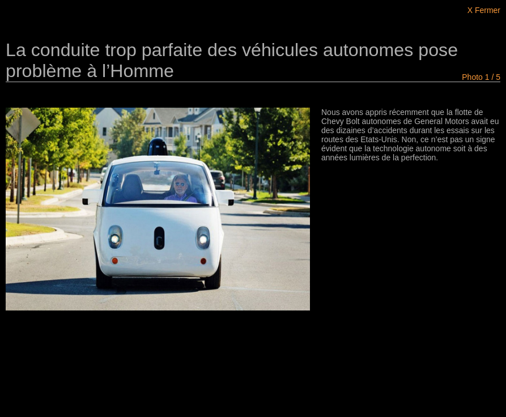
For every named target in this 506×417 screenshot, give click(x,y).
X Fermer (483, 10)
